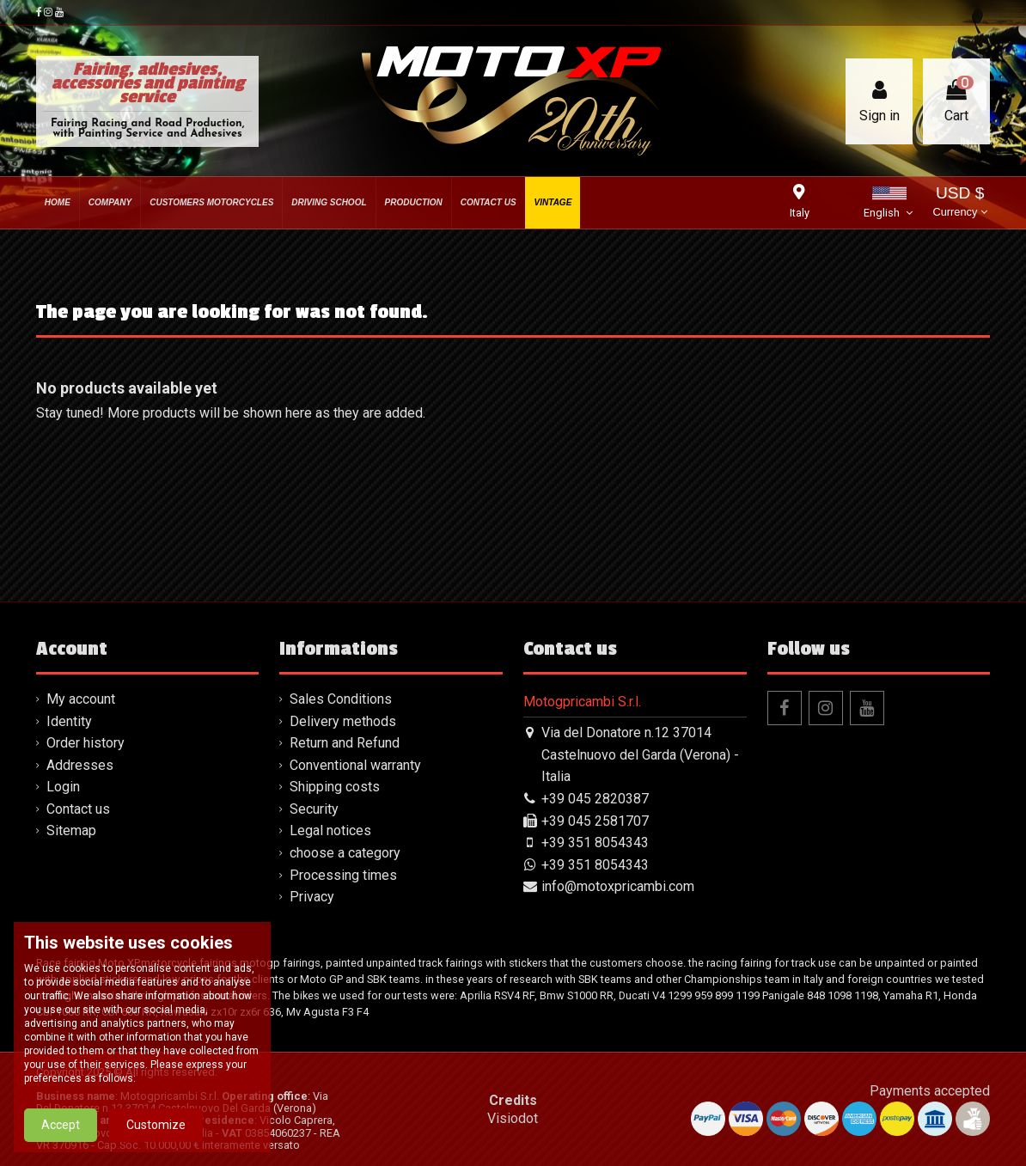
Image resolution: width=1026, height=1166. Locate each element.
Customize (156, 1125)
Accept (60, 1125)
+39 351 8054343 (595, 842)
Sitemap (71, 830)
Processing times (343, 875)
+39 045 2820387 (595, 799)
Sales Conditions (341, 699)
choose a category (345, 853)
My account (80, 699)
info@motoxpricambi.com (617, 886)
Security (314, 809)
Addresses (79, 765)
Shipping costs (335, 786)
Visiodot (512, 1118)
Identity (69, 721)
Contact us (78, 809)
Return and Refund (345, 743)
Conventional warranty (355, 765)
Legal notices (330, 830)
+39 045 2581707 (595, 821)
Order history (85, 743)
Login (63, 786)
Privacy (312, 896)
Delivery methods (343, 721)
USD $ (959, 203)
